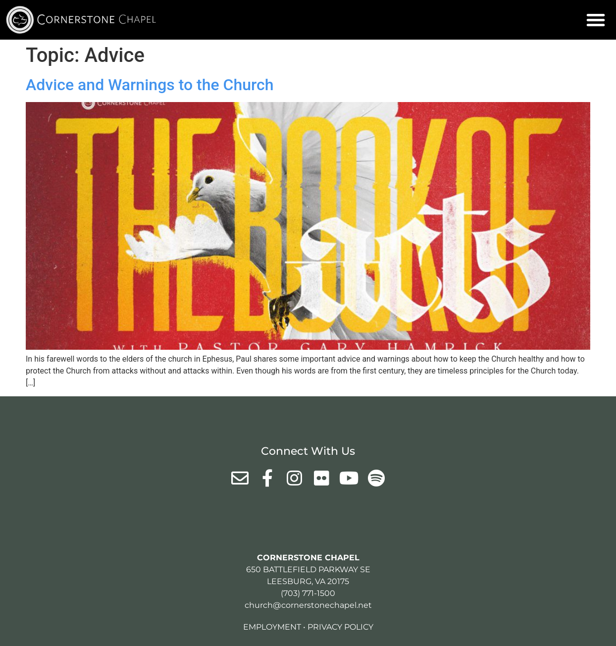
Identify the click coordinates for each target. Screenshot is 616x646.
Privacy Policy (340, 627)
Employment (272, 627)
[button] (596, 20)
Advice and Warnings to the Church (150, 84)
